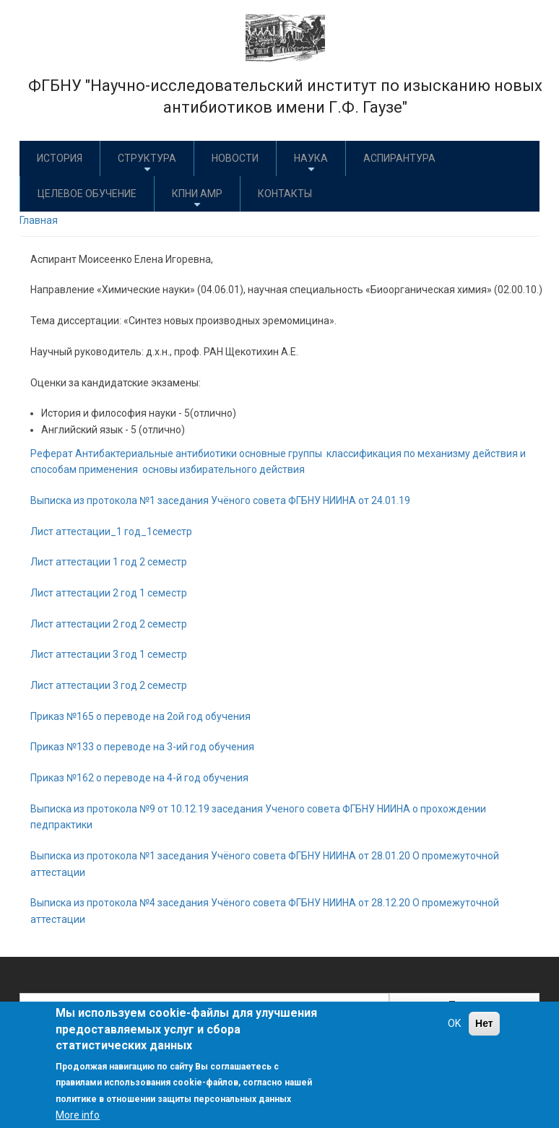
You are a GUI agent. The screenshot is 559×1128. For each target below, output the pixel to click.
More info (78, 1115)
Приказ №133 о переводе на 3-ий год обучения (142, 746)
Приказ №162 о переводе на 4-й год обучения (139, 778)
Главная (39, 220)
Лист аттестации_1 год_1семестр (111, 531)
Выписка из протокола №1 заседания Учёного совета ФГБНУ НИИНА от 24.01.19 (220, 500)
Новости (235, 158)
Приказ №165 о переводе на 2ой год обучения (140, 716)
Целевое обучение (87, 193)
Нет (484, 1023)
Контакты (285, 193)
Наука (311, 163)
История (59, 158)
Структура (147, 163)
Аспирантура (399, 158)
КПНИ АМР (197, 199)
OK (454, 1023)
